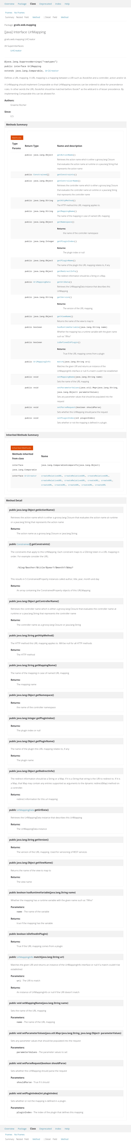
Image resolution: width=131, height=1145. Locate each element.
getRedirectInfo (66, 271)
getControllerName (67, 181)
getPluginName (65, 260)
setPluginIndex (65, 418)
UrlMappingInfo (42, 361)
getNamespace (64, 222)
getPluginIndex (65, 241)
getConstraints (65, 174)
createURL (93, 480)
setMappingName (65, 377)
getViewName (64, 316)
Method (36, 17)
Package (22, 3)
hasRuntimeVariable (68, 327)
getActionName (65, 155)
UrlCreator (16, 50)
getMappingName (65, 211)
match (60, 361)
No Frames (19, 12)
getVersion (63, 297)
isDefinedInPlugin (67, 342)
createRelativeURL (51, 476)
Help (67, 3)
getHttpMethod (65, 200)
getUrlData (63, 282)
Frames (8, 12)
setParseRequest (66, 407)
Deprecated (45, 3)
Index (58, 3)
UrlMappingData (42, 282)
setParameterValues (68, 387)
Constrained (40, 174)
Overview (9, 3)
